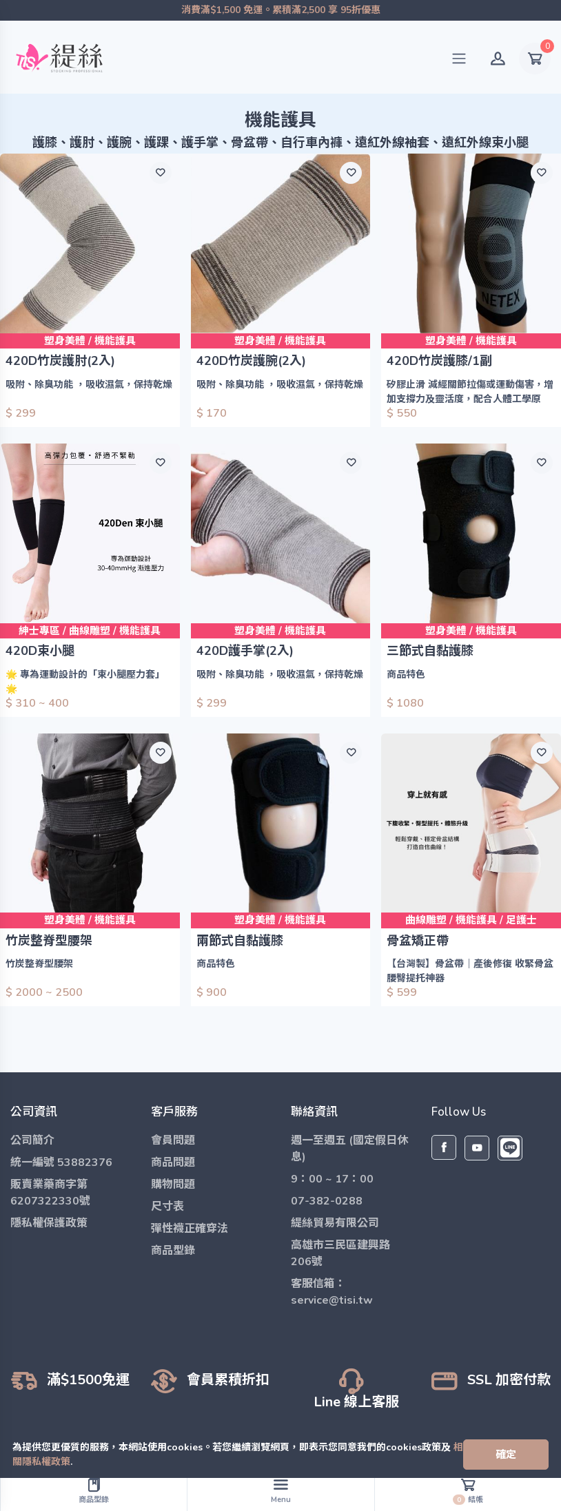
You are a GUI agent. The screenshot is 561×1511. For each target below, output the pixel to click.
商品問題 (173, 1162)
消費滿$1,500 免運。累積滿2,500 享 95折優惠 (280, 10)
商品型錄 (173, 1250)
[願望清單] (161, 173)
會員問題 (173, 1140)
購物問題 (173, 1184)
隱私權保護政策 (49, 1223)
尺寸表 (167, 1206)
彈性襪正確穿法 (189, 1228)
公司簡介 (32, 1140)
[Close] (506, 1454)
